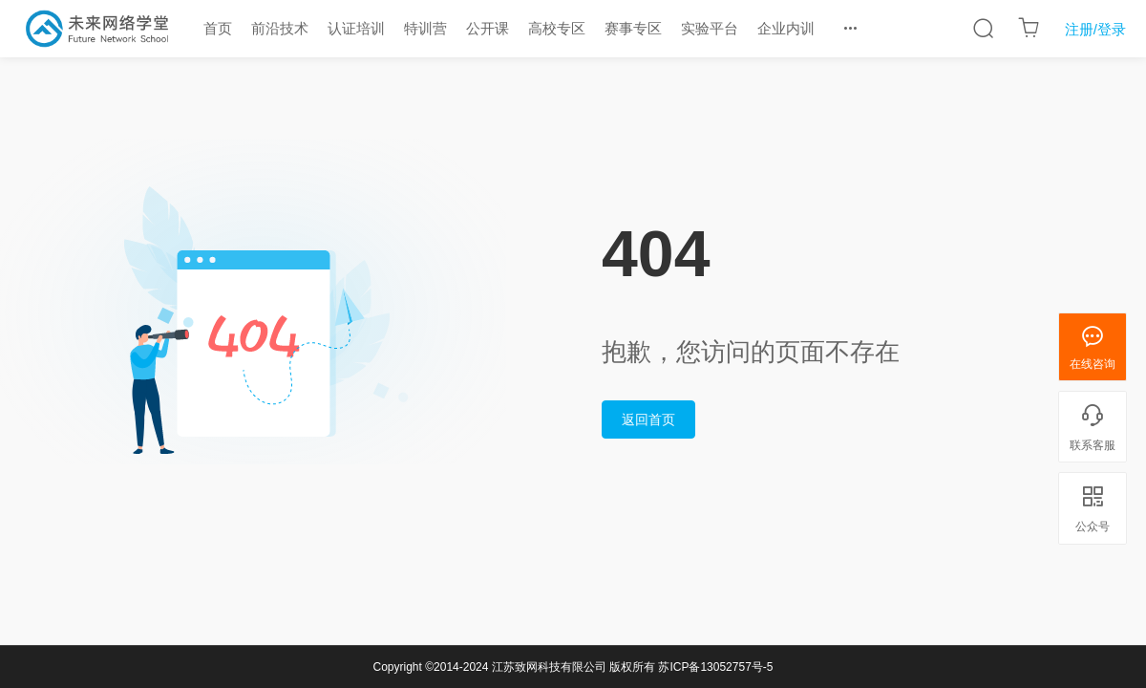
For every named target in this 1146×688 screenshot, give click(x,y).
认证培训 (356, 28)
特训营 (425, 28)
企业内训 (786, 28)
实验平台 (709, 28)
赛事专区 (633, 28)
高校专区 (556, 28)
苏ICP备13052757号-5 (715, 667)
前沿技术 (279, 28)
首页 (217, 28)
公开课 (487, 28)
